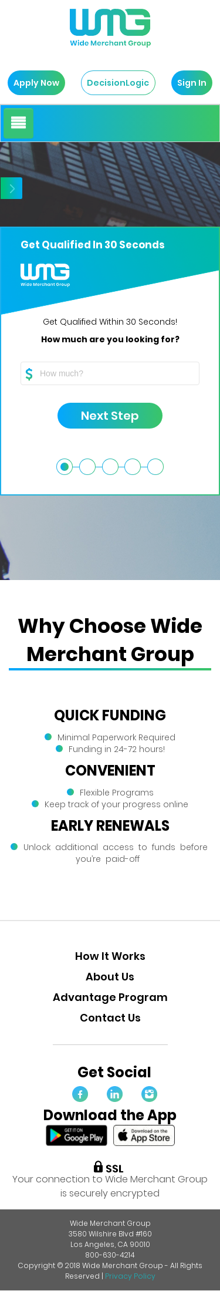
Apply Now (33, 82)
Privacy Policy (130, 1276)
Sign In (189, 82)
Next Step (98, 416)
